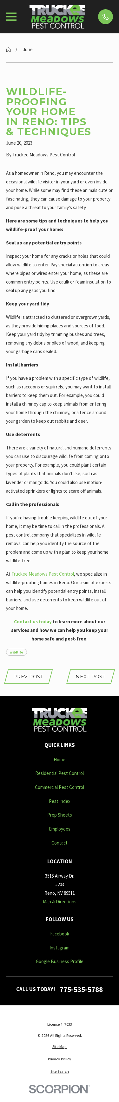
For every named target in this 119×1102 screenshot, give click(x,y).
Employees (59, 829)
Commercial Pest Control (59, 787)
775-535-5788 (81, 989)
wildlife (16, 652)
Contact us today (33, 622)
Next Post (91, 677)
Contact (59, 843)
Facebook (59, 934)
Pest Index (59, 801)
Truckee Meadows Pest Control (42, 574)
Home (59, 759)
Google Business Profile (59, 961)
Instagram (59, 948)
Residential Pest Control (59, 773)
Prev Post (28, 677)
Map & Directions (59, 902)
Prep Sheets (59, 815)
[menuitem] (59, 1047)
